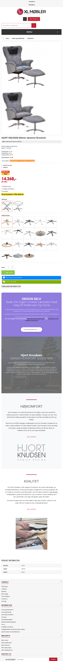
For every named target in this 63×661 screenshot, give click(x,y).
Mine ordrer (4, 640)
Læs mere (31, 436)
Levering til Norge (6, 612)
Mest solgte (4, 594)
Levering (3, 617)
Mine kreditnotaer (6, 643)
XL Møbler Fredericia (7, 627)
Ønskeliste (31, 5)
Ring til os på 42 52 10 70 (35, 318)
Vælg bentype (5, 215)
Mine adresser (5, 645)
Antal (3, 267)
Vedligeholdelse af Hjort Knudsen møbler (13, 629)
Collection (4, 589)
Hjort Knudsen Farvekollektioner (10, 632)
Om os (3, 624)
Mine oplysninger (6, 647)
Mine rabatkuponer (7, 650)
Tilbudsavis (4, 586)
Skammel (4, 199)
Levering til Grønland (7, 614)
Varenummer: (5, 157)
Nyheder (3, 591)
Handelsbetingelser (7, 619)
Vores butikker (5, 596)
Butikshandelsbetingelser (8, 622)
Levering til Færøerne (7, 610)
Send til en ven (7, 165)
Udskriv (5, 167)
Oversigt (3, 601)
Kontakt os (32, 1)
